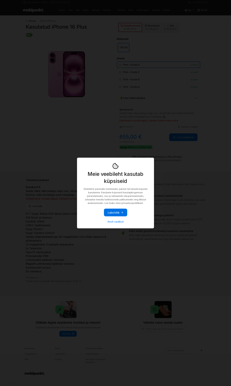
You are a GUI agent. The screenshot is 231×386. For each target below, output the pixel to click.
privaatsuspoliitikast (132, 203)
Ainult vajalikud (115, 221)
